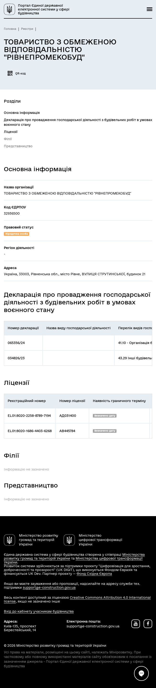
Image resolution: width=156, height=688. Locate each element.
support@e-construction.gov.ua (49, 587)
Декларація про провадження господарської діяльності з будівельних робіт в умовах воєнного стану (78, 122)
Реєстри (27, 28)
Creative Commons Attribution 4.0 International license (77, 599)
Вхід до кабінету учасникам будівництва (39, 611)
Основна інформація (22, 113)
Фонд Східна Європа (94, 574)
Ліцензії (10, 132)
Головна (10, 28)
